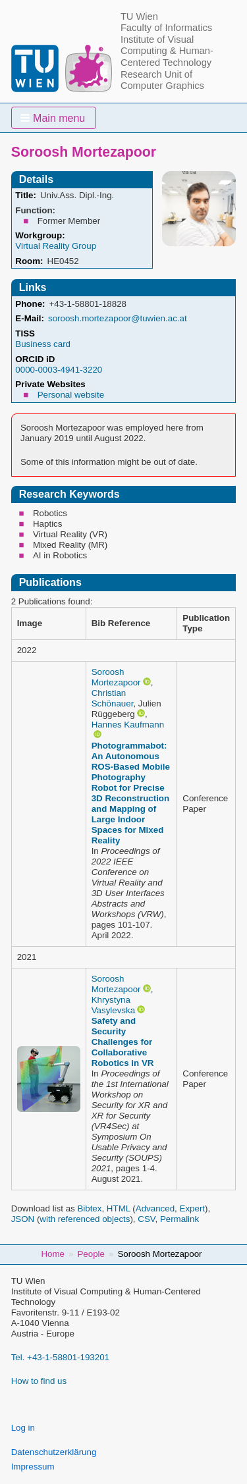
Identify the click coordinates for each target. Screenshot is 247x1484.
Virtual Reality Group (55, 246)
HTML (118, 1208)
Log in (23, 1428)
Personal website (71, 395)
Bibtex (89, 1208)
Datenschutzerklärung (54, 1452)
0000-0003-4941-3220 (58, 370)
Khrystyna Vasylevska (113, 1005)
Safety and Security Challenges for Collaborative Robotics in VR (123, 1042)
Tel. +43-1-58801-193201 (60, 1357)
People (91, 1254)
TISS (25, 333)
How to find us (39, 1381)
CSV (146, 1219)
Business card (42, 344)
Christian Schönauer (113, 698)
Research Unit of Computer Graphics (162, 80)
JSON (23, 1219)
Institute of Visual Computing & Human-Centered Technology (167, 51)
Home (53, 1254)
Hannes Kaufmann (128, 724)
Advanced (155, 1208)
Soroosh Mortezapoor (116, 677)
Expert (193, 1208)
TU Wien (139, 16)
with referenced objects (85, 1219)
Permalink (179, 1219)
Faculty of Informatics (166, 27)
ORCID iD (35, 359)
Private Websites (50, 384)
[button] (54, 118)
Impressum (33, 1466)
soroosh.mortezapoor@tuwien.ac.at (117, 318)
